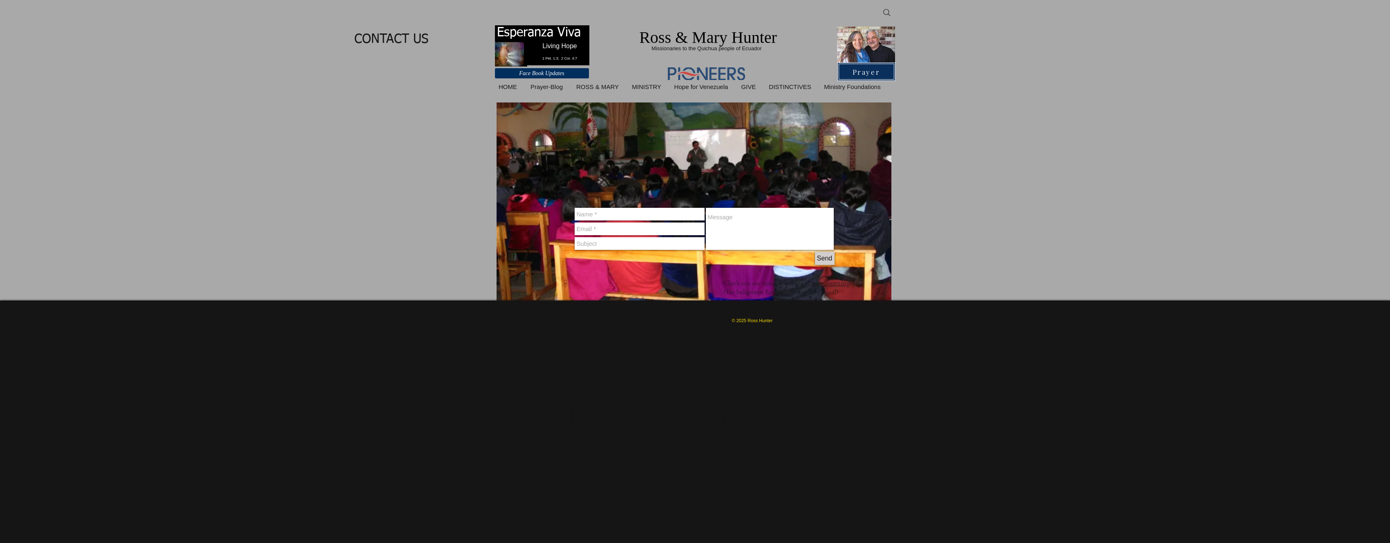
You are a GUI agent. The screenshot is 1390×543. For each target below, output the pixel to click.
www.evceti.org (830, 283)
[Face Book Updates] (542, 73)
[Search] (886, 12)
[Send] (825, 258)
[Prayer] (866, 71)
